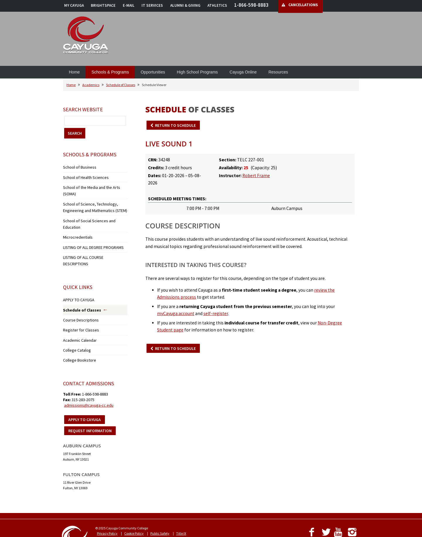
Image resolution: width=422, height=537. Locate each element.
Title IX (181, 499)
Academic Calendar (78, 308)
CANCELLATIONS (303, 4)
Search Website (83, 109)
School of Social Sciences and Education (92, 208)
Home (74, 72)
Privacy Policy (107, 499)
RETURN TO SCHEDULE (175, 125)
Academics (90, 85)
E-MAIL (129, 5)
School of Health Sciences (82, 176)
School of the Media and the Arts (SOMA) (92, 185)
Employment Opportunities (192, 504)
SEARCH (75, 133)
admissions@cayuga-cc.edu (88, 370)
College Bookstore (76, 326)
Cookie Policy (134, 499)
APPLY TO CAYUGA (76, 271)
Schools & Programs (110, 72)
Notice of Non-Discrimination (118, 504)
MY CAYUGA (74, 5)
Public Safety (159, 499)
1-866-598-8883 (251, 5)
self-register (215, 313)
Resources (278, 72)
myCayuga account (175, 313)
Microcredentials (75, 218)
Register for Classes (77, 299)
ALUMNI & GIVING (185, 5)
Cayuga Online (243, 72)
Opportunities (153, 72)
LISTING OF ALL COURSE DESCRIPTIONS (92, 236)
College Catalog (74, 317)
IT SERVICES (152, 5)
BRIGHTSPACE (103, 5)
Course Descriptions (77, 290)
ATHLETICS (217, 5)
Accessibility (156, 504)
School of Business (76, 167)
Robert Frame (256, 175)
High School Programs (197, 72)
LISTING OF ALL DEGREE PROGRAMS (89, 227)
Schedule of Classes (120, 85)
